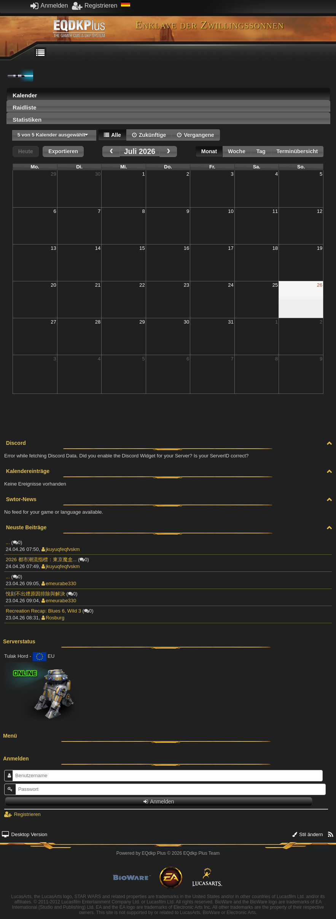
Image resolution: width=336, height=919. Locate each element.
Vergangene (195, 135)
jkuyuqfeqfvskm (60, 549)
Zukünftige (149, 135)
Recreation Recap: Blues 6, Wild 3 (43, 611)
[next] (168, 151)
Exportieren (63, 151)
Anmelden (49, 5)
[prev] (111, 151)
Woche (236, 151)
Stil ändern (307, 834)
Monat (209, 151)
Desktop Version (24, 834)
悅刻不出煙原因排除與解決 (35, 594)
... (8, 542)
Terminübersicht (297, 151)
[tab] (168, 94)
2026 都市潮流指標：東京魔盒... (41, 559)
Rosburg (52, 618)
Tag (261, 151)
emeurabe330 (58, 583)
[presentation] (168, 96)
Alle (112, 135)
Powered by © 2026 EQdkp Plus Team (168, 853)
